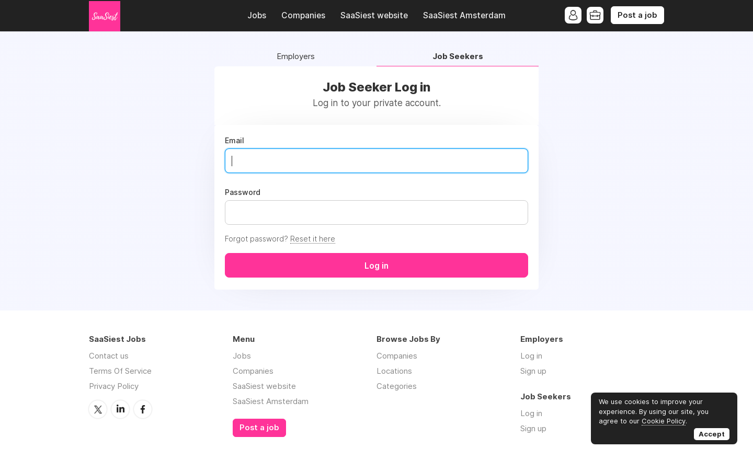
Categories (396, 386)
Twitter (98, 409)
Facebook (143, 409)
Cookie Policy (664, 421)
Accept (712, 434)
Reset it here (312, 238)
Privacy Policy (114, 386)
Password (242, 192)
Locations (394, 371)
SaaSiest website (374, 15)
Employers (296, 56)
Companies (303, 15)
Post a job (637, 15)
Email (234, 140)
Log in (531, 356)
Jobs (256, 15)
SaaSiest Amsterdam (464, 15)
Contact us (109, 356)
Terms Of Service (120, 371)
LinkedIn (120, 409)
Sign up (533, 371)
